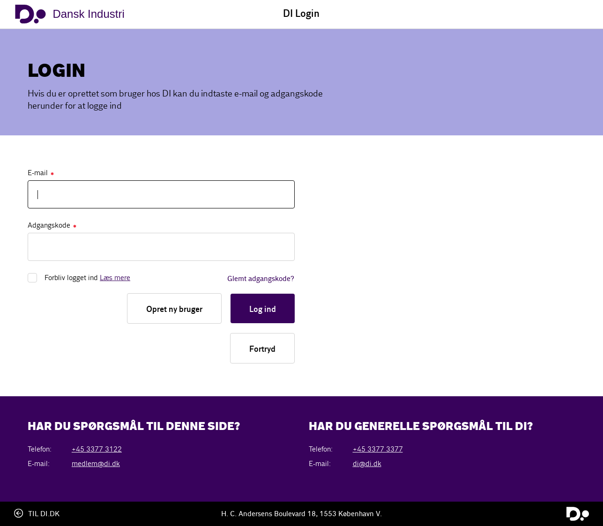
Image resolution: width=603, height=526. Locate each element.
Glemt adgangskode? (260, 279)
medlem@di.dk (96, 463)
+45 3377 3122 (97, 449)
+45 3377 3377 (378, 449)
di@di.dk (367, 463)
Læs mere (115, 277)
